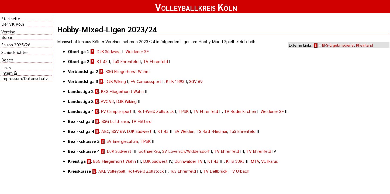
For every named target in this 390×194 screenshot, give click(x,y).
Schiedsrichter (14, 52)
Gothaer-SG (149, 151)
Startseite (10, 18)
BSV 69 (118, 131)
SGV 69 (196, 81)
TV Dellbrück (215, 171)
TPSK (183, 111)
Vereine (8, 31)
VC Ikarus (269, 161)
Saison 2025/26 (15, 44)
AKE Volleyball (111, 171)
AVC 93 (107, 101)
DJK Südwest (108, 51)
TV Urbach (239, 171)
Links (6, 67)
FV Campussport (145, 81)
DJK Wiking (115, 81)
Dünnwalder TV (188, 161)
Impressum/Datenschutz (24, 78)
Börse (6, 37)
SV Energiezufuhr (122, 141)
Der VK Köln (12, 23)
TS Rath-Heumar (211, 131)
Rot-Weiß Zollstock (155, 111)
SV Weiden (184, 131)
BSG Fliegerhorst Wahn (126, 71)
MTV (255, 161)
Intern (9, 72)
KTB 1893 (175, 81)
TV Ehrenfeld (155, 61)
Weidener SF (137, 51)
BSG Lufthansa (115, 121)
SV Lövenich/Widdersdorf (186, 151)
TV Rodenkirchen (240, 111)
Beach (7, 59)
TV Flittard (141, 121)
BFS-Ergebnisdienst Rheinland (347, 45)
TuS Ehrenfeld (125, 61)
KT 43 (102, 61)
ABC (105, 131)
